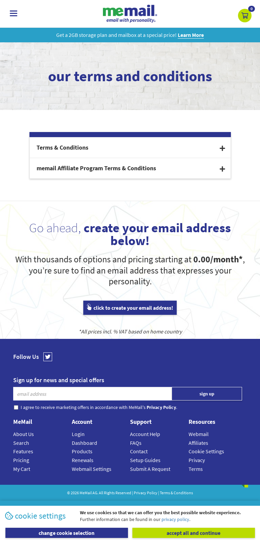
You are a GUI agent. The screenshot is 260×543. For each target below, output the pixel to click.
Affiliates (198, 442)
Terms (196, 468)
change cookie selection (66, 532)
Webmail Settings (91, 468)
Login (78, 434)
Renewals (82, 460)
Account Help (145, 434)
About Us (23, 434)
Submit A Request (150, 468)
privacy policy (175, 519)
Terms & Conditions (176, 492)
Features (23, 451)
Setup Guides (145, 460)
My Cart (21, 468)
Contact (139, 451)
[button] (245, 15)
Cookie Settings (206, 451)
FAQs (136, 442)
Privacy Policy (145, 492)
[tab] (130, 147)
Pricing (21, 460)
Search (21, 442)
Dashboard (84, 442)
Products (82, 451)
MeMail (86, 492)
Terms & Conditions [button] (131, 147)
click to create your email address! (130, 307)
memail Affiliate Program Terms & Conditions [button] (131, 168)
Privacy (197, 460)
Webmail (199, 434)
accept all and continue (193, 532)
